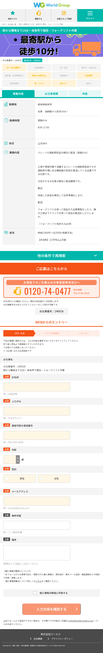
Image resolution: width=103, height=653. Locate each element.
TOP (3, 24)
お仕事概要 (51, 94)
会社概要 (38, 638)
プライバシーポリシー (62, 638)
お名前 (11, 377)
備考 (9, 539)
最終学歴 (12, 515)
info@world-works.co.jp (81, 620)
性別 (9, 469)
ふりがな (12, 401)
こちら (38, 581)
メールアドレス (15, 491)
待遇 (84, 94)
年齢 (9, 449)
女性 (56, 478)
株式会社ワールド (51, 634)
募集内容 (18, 94)
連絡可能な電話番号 (18, 425)
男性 (22, 478)
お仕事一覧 (12, 24)
